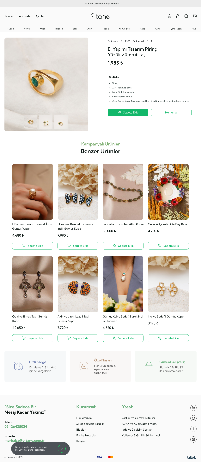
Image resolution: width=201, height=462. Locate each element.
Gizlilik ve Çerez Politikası (138, 418)
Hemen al (171, 112)
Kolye (27, 28)
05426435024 (15, 426)
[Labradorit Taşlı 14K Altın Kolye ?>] (123, 245)
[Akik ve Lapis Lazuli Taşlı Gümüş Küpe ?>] (78, 338)
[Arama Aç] (186, 16)
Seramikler (25, 16)
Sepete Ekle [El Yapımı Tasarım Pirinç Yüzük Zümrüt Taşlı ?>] (128, 112)
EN (194, 16)
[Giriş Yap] (169, 15)
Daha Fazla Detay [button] (36, 450)
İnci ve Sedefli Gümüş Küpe (166, 316)
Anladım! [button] (62, 446)
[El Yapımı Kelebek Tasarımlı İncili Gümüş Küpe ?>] (78, 245)
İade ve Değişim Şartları (137, 429)
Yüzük (10, 28)
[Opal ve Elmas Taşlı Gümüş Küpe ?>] (32, 338)
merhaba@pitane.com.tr (24, 440)
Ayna (158, 28)
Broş (75, 28)
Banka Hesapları (86, 435)
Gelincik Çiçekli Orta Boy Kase (167, 224)
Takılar (8, 16)
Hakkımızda (84, 418)
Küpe (42, 28)
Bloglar (81, 429)
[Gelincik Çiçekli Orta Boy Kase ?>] (168, 245)
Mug (194, 28)
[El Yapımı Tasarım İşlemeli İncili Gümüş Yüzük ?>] (32, 245)
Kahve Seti (124, 28)
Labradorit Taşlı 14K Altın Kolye (123, 224)
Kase (142, 28)
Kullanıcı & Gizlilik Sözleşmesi (141, 435)
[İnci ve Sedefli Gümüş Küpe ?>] (168, 338)
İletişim (81, 441)
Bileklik (59, 28)
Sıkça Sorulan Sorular (90, 423)
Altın (89, 28)
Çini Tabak (176, 28)
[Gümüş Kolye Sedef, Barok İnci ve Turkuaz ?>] (123, 338)
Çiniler (40, 16)
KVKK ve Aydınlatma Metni (139, 423)
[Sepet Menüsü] (178, 16)
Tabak (105, 28)
